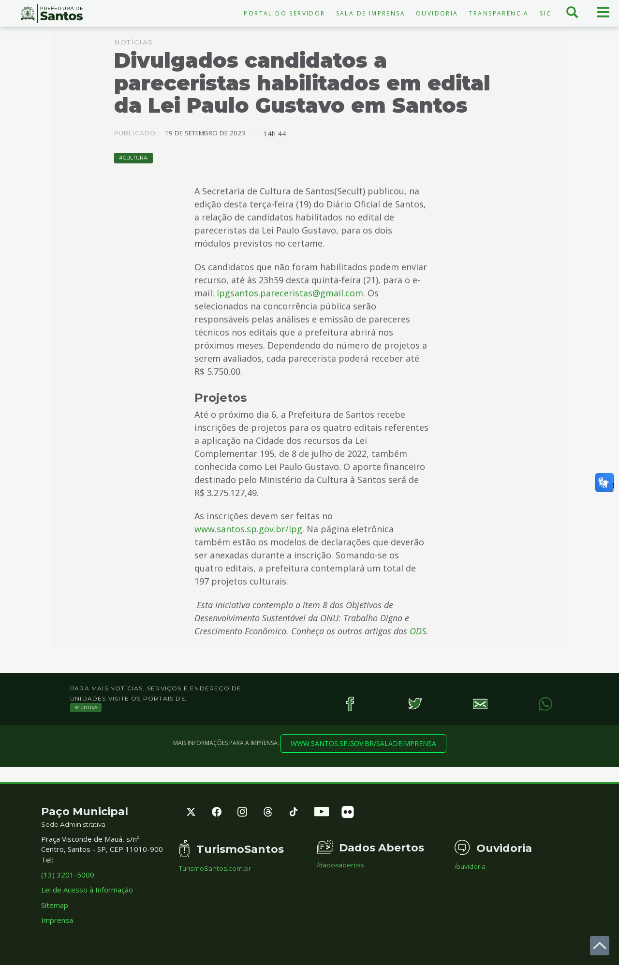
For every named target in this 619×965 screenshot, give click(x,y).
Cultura (135, 158)
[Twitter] (414, 703)
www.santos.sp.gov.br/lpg (248, 529)
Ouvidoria (437, 13)
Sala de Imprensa (370, 13)
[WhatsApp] (545, 703)
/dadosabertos (340, 865)
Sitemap (54, 905)
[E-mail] (480, 703)
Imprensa (57, 920)
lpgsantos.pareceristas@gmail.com (290, 293)
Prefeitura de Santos (51, 13)
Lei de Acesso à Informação (87, 889)
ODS (418, 631)
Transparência (499, 13)
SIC (545, 13)
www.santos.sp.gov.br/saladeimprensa (363, 743)
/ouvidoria (470, 866)
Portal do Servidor (284, 13)
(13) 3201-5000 (67, 874)
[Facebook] (349, 703)
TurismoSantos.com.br (215, 868)
